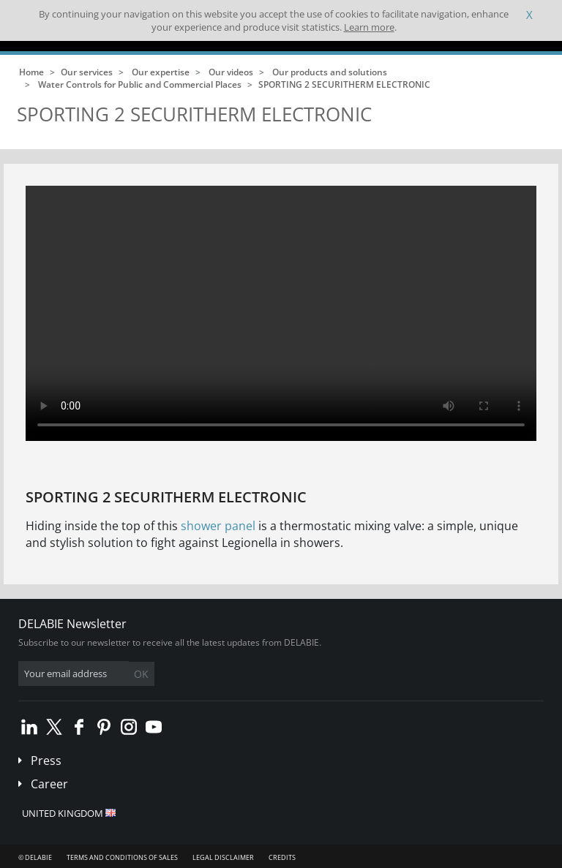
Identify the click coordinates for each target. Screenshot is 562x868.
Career (49, 784)
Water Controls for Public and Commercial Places (139, 84)
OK (141, 674)
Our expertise (161, 72)
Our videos (231, 72)
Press (46, 760)
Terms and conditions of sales (122, 857)
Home (31, 72)
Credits (282, 857)
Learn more (369, 27)
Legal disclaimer (223, 857)
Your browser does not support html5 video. (281, 313)
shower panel (218, 526)
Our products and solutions (329, 72)
